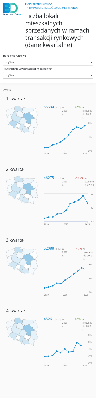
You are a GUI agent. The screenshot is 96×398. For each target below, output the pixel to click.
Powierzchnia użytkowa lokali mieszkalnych (28, 68)
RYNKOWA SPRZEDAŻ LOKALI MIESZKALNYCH (54, 7)
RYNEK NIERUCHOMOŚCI (38, 4)
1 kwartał (15, 99)
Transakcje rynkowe (14, 55)
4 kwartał (15, 311)
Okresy (7, 89)
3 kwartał (15, 240)
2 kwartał (15, 169)
